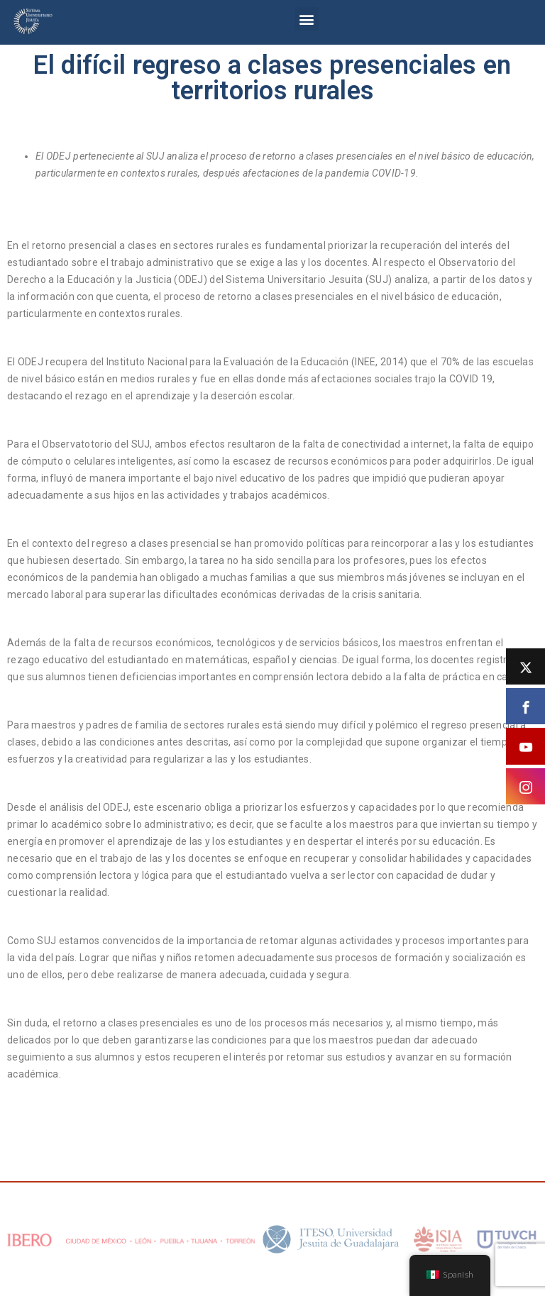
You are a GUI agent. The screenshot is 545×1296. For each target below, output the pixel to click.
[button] (307, 19)
